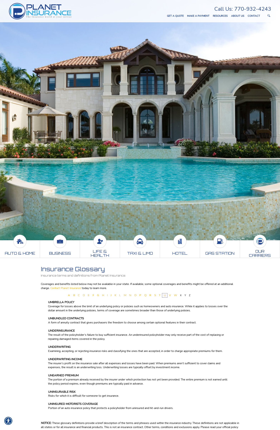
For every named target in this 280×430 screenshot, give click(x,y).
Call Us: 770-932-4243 (242, 9)
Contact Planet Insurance (65, 288)
